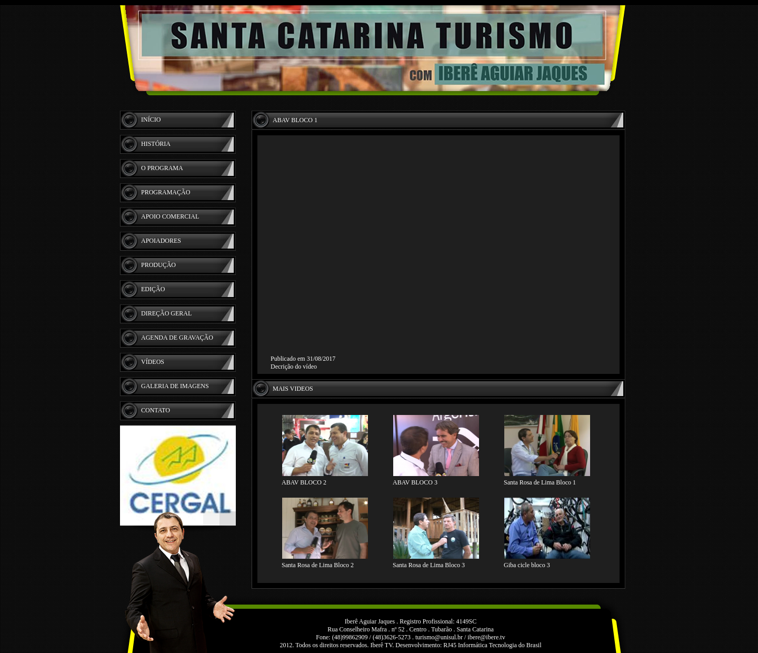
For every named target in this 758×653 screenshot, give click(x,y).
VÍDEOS (152, 361)
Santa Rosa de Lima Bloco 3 (429, 565)
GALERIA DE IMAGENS (175, 386)
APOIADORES (161, 240)
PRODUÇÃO (158, 265)
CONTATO (155, 410)
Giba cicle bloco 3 (527, 565)
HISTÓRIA (156, 143)
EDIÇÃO (153, 289)
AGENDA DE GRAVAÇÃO (177, 337)
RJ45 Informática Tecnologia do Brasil (492, 645)
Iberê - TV (379, 50)
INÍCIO (151, 119)
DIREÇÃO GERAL (166, 313)
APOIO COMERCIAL (170, 216)
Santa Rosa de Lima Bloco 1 (540, 482)
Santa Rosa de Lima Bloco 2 (318, 565)
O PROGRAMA (162, 168)
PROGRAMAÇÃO (165, 192)
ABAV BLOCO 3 (415, 482)
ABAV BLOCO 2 (304, 482)
